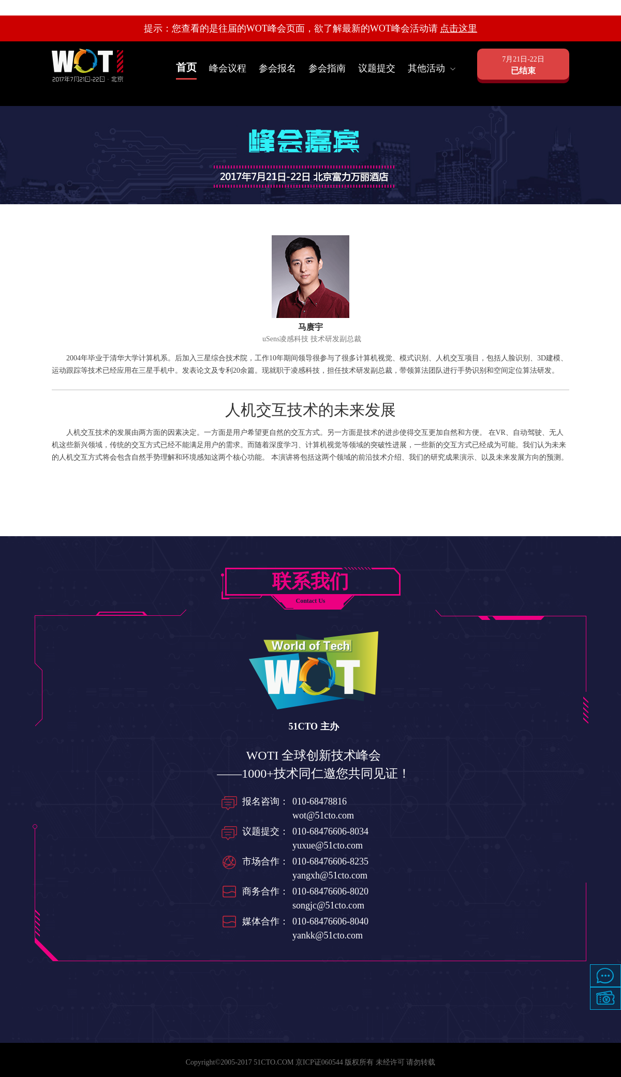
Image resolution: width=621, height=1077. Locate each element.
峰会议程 (227, 68)
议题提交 (376, 68)
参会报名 (277, 68)
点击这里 (458, 28)
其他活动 (431, 68)
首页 (186, 67)
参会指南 (327, 68)
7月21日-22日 (523, 66)
